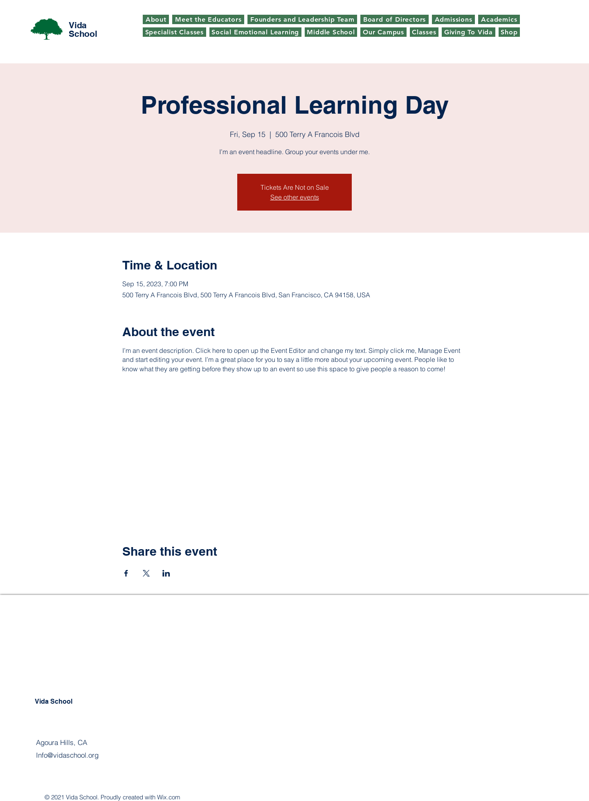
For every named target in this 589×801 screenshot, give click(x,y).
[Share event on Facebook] (126, 573)
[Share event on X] (146, 573)
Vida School (83, 29)
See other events (294, 197)
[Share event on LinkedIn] (166, 573)
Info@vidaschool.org (67, 755)
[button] (424, 32)
